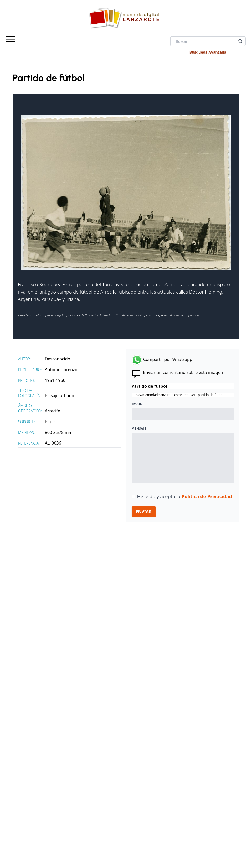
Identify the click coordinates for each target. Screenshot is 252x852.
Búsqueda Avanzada (207, 52)
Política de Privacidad (207, 496)
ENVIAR (144, 512)
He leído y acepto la (184, 496)
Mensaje (139, 429)
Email (137, 404)
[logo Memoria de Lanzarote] (126, 18)
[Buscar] (240, 41)
